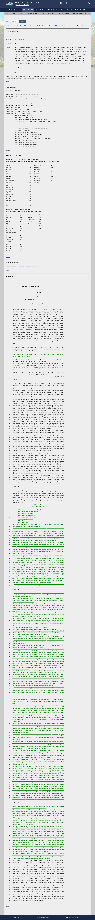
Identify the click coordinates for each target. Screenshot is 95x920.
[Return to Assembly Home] (26, 4)
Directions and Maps (72, 917)
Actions (21, 29)
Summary (12, 29)
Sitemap (15, 917)
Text (59, 29)
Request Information (42, 917)
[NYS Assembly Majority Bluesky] (80, 3)
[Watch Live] (57, 3)
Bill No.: (8, 24)
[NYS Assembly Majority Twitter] (69, 3)
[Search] (86, 3)
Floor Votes (43, 29)
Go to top (8, 85)
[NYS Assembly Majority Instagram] (74, 3)
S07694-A (23, 43)
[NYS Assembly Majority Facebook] (63, 3)
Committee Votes (31, 29)
